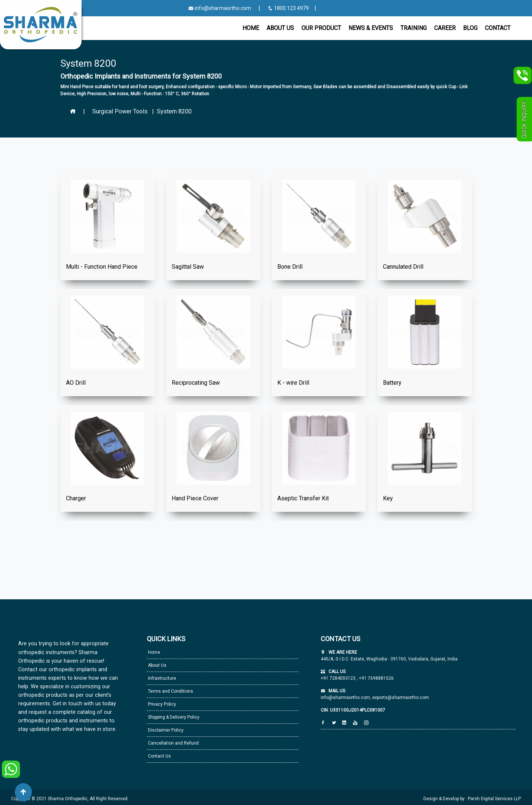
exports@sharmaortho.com (400, 697)
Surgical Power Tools (120, 111)
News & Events (370, 28)
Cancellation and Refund (173, 743)
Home (250, 28)
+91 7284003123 (339, 678)
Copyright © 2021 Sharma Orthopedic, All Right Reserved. (70, 798)
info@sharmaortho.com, (346, 697)
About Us (156, 665)
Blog (470, 28)
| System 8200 (170, 111)
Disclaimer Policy (165, 730)
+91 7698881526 (376, 678)
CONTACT (497, 28)
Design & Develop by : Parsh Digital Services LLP (472, 798)
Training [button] (413, 28)
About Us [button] (280, 28)
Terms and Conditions (170, 691)
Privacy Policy (161, 704)
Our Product (321, 28)
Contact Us (159, 756)
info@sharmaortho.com (219, 8)
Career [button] (445, 28)
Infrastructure (161, 678)
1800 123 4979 (289, 8)
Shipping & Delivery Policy (173, 717)
